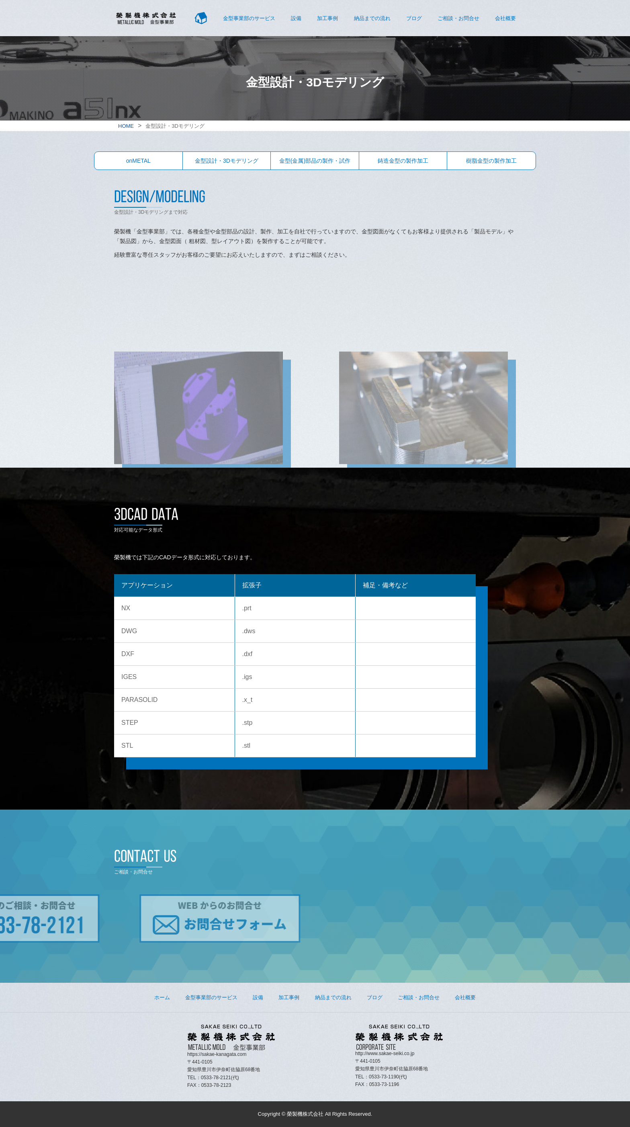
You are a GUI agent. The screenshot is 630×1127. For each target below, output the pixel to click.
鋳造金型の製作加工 (403, 160)
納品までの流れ (372, 18)
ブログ (414, 18)
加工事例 (327, 18)
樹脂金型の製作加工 (491, 160)
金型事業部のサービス (249, 18)
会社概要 (505, 18)
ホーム (162, 997)
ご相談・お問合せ (458, 18)
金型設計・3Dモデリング (226, 160)
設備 (296, 18)
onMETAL (138, 160)
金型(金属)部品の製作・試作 (314, 160)
